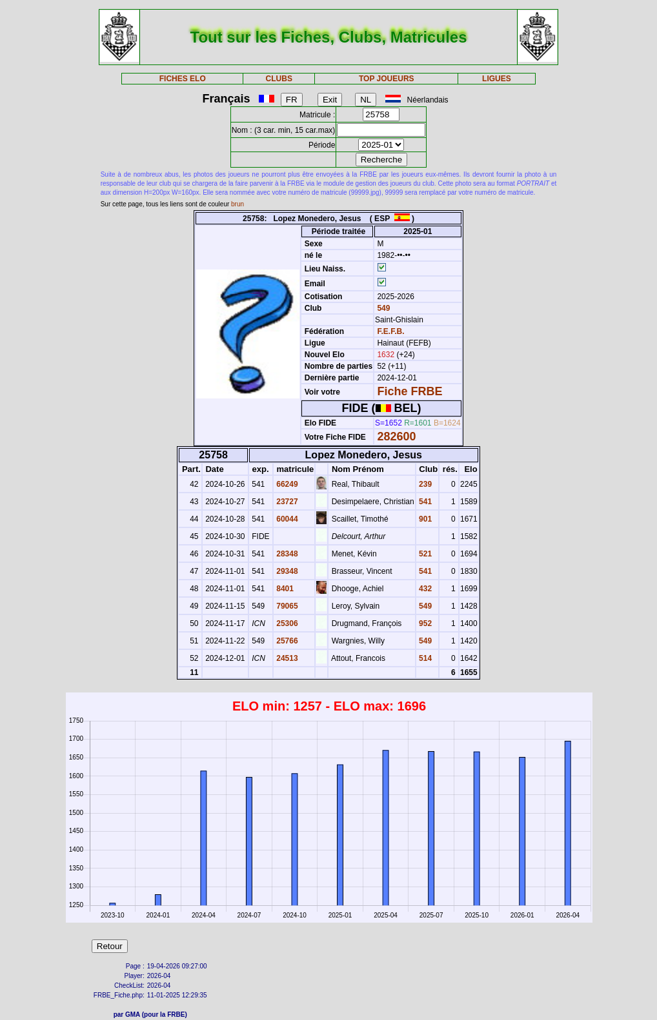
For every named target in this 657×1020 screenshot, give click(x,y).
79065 (286, 606)
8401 (284, 588)
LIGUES (496, 78)
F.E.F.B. (390, 331)
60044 (286, 519)
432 (424, 588)
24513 (286, 658)
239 (424, 484)
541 (424, 501)
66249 (286, 484)
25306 (286, 623)
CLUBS (279, 78)
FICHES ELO (182, 78)
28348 (286, 553)
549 (382, 308)
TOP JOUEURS (386, 78)
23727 (286, 501)
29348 (286, 571)
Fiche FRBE (409, 391)
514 (424, 658)
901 (424, 519)
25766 (286, 640)
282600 (396, 436)
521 (424, 553)
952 (424, 623)
